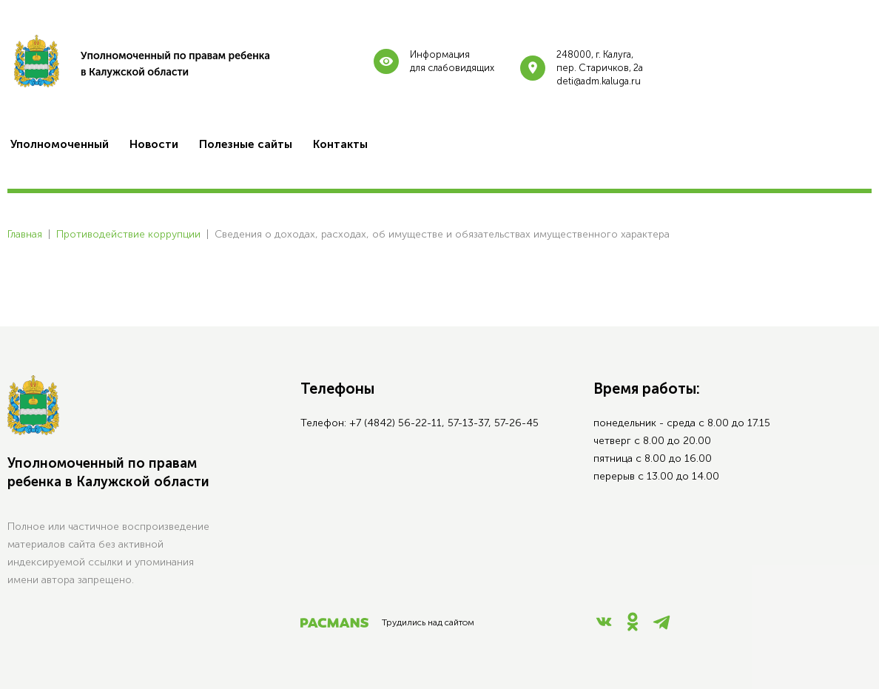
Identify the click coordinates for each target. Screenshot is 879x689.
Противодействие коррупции (128, 234)
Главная (24, 234)
